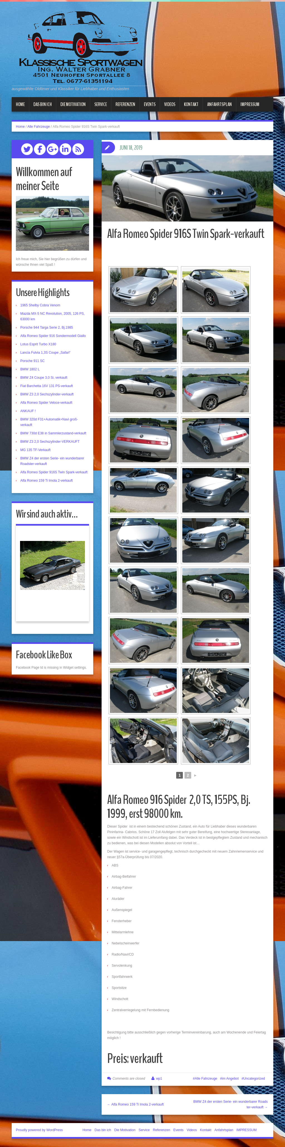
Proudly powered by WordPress (39, 1130)
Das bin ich (42, 104)
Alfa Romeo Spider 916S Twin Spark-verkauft (53, 472)
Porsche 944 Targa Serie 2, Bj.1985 (46, 327)
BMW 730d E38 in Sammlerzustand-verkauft (53, 433)
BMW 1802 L (30, 369)
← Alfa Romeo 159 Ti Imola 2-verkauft (135, 1104)
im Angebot (230, 1078)
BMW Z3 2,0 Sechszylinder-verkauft (46, 394)
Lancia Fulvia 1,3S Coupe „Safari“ (45, 353)
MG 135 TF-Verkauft (35, 450)
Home (20, 104)
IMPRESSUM (249, 104)
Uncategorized (254, 1078)
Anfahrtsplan (219, 104)
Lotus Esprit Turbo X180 (38, 344)
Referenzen (125, 104)
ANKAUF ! (28, 411)
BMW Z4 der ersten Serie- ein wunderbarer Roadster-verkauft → (230, 1104)
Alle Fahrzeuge (38, 127)
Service (100, 104)
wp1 (159, 1078)
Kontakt (191, 104)
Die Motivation (73, 104)
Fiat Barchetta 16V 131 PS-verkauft (46, 386)
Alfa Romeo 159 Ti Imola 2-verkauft (46, 481)
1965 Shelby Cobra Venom (40, 305)
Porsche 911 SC (32, 361)
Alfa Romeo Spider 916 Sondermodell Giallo (53, 336)
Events (150, 104)
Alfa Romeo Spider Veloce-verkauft (46, 403)
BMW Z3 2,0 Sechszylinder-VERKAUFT (50, 442)
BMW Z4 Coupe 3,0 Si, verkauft (43, 378)
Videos (169, 104)
